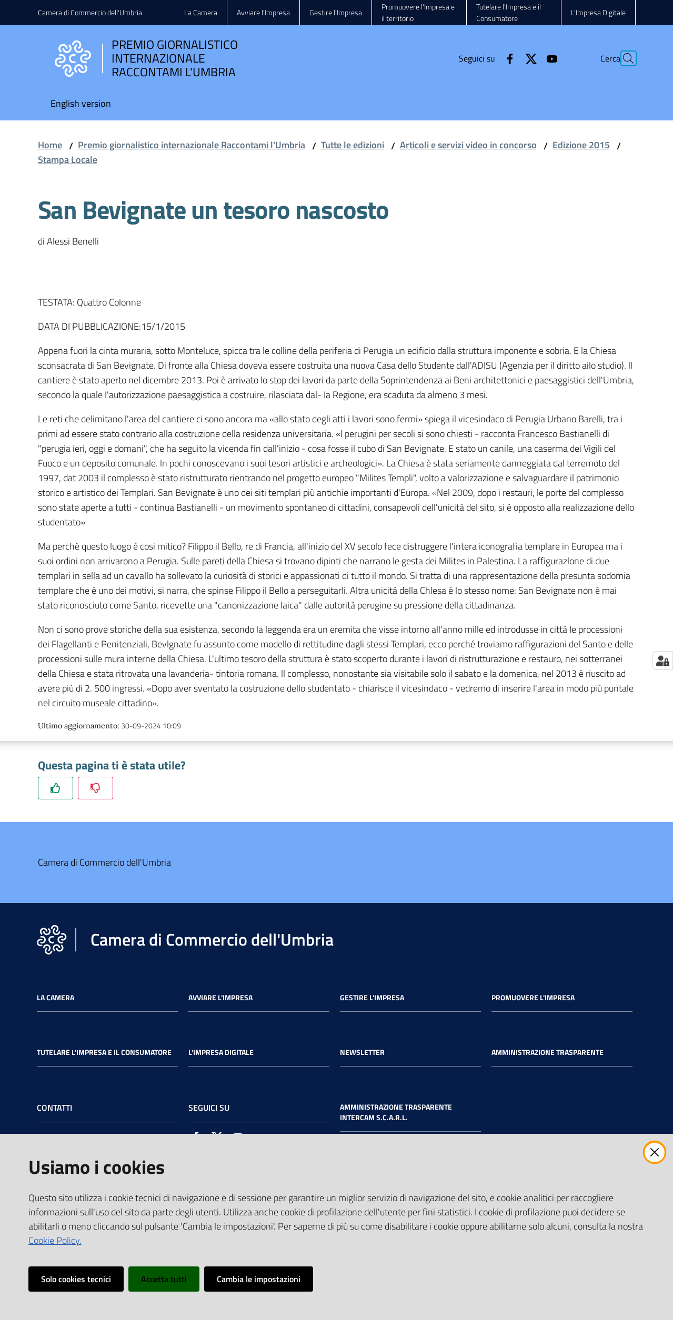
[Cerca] (623, 58)
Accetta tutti (164, 1279)
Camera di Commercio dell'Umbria (90, 12)
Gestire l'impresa (372, 997)
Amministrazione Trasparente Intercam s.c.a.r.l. (396, 1112)
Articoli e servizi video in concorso (468, 145)
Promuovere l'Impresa (533, 997)
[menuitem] (81, 104)
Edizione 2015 (581, 145)
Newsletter (362, 1052)
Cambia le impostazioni (258, 1279)
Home (50, 145)
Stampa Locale (67, 160)
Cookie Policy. (55, 1240)
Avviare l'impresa (220, 997)
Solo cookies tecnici (76, 1279)
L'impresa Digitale (221, 1052)
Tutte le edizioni (352, 145)
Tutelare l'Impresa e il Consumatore (104, 1052)
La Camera (55, 997)
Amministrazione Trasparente (547, 1052)
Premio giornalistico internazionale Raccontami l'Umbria (191, 145)
